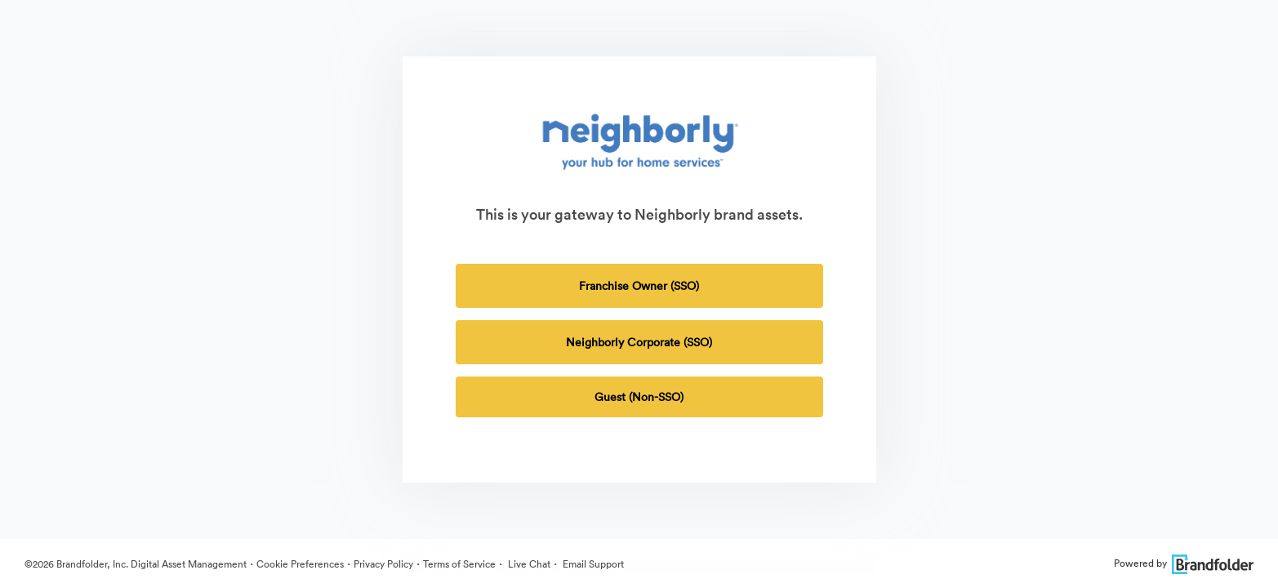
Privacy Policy (383, 564)
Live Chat (527, 564)
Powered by (1184, 563)
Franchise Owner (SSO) (639, 285)
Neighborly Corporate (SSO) (639, 342)
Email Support (592, 564)
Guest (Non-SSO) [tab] (639, 397)
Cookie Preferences (300, 564)
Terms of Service (459, 564)
